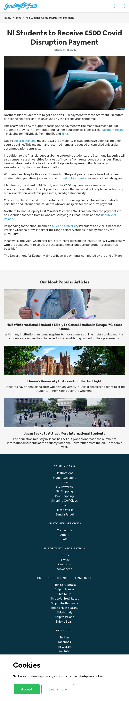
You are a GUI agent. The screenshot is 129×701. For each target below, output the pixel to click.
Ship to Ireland (64, 617)
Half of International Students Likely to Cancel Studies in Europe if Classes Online (64, 326)
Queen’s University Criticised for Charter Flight (64, 381)
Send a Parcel (65, 514)
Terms (64, 555)
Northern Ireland (113, 130)
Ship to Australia (64, 585)
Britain (65, 133)
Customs (64, 564)
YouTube (64, 651)
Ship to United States (64, 598)
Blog (18, 17)
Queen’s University (65, 226)
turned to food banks (72, 178)
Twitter (64, 637)
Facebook (64, 642)
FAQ (64, 539)
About (64, 535)
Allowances (64, 569)
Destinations (64, 473)
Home (7, 17)
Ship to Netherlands (64, 603)
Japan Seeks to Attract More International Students (64, 433)
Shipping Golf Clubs (64, 500)
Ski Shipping (64, 491)
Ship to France (64, 589)
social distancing (25, 141)
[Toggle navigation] (124, 6)
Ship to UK (64, 594)
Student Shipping (64, 478)
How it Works (65, 510)
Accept (26, 689)
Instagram (65, 646)
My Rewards (64, 487)
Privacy (64, 560)
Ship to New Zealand (64, 608)
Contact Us (64, 530)
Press (65, 482)
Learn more (58, 689)
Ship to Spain (64, 621)
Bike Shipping (64, 496)
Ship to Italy (64, 612)
